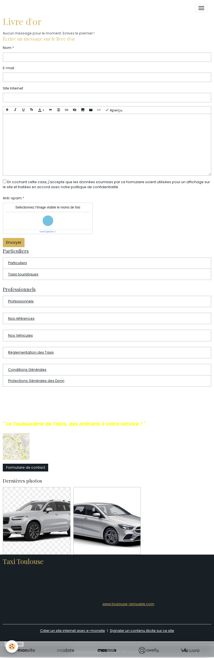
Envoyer (13, 242)
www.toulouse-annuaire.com (128, 604)
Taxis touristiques (23, 274)
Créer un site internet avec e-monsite (72, 630)
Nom (7, 47)
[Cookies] (12, 646)
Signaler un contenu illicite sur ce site (142, 630)
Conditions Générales (27, 369)
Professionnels (21, 301)
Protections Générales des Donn (36, 380)
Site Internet (13, 88)
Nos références (21, 318)
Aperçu (113, 110)
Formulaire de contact (25, 467)
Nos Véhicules (20, 335)
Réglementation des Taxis (31, 352)
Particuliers (17, 262)
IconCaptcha (47, 231)
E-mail (8, 68)
